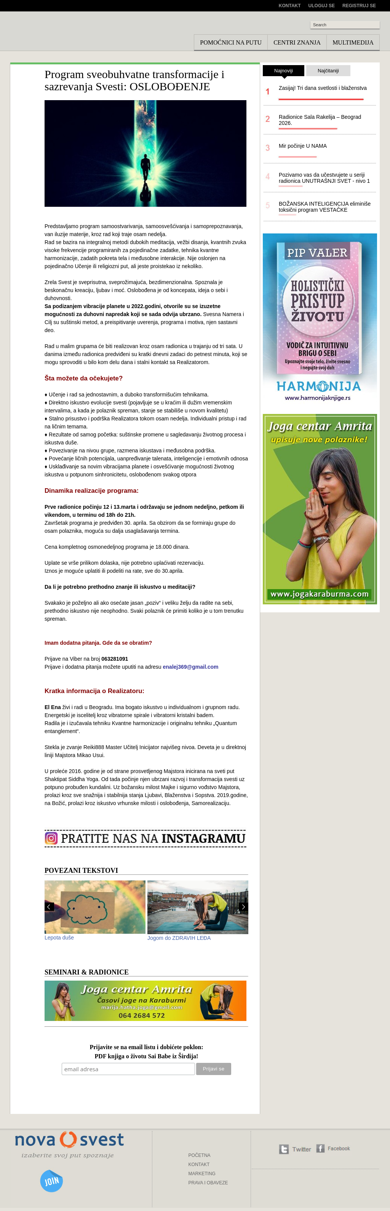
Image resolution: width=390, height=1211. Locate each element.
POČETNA (200, 1155)
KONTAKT (199, 1164)
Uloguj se (321, 5)
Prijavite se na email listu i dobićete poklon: (146, 1047)
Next (243, 907)
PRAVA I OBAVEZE (208, 1182)
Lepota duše (59, 938)
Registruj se (359, 5)
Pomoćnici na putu (231, 42)
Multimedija (353, 42)
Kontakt (290, 5)
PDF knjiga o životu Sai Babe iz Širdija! (146, 1056)
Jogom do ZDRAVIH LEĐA (179, 938)
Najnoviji (283, 72)
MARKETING (202, 1173)
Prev (49, 907)
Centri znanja (297, 42)
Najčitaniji (328, 70)
